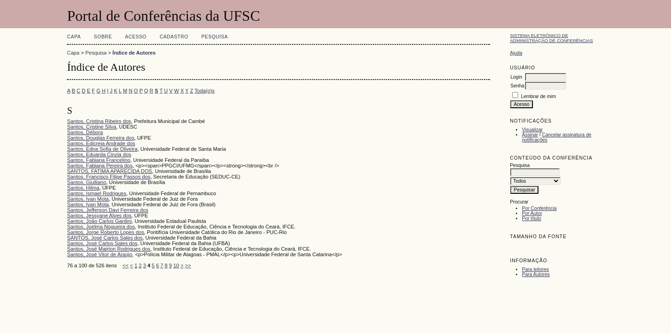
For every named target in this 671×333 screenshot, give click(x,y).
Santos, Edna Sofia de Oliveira (102, 149)
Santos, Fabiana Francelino (98, 160)
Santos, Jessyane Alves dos (99, 215)
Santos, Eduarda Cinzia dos (99, 154)
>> (188, 265)
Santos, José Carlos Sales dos (102, 243)
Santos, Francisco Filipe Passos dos (108, 176)
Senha (517, 85)
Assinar (530, 134)
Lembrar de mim (538, 96)
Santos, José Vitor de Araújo (99, 254)
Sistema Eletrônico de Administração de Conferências (551, 38)
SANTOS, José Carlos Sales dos (104, 237)
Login (516, 77)
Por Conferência (539, 208)
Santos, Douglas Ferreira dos (100, 138)
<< (125, 265)
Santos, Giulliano (86, 182)
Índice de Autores (134, 53)
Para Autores (536, 274)
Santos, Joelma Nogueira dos (101, 226)
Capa (74, 36)
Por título (531, 218)
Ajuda (516, 53)
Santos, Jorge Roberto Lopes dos (105, 232)
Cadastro (174, 36)
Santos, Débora (85, 132)
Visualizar (532, 129)
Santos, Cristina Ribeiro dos (99, 121)
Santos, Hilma (83, 188)
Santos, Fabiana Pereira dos (100, 165)
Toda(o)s (204, 90)
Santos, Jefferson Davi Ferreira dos (107, 210)
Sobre (103, 36)
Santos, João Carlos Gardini (99, 221)
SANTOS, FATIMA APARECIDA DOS (109, 171)
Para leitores (535, 269)
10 (176, 265)
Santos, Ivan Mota (88, 199)
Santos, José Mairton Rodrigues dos (108, 249)
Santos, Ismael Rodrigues (96, 193)
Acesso (135, 36)
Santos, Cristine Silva (91, 127)
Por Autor (532, 213)
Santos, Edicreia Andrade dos (101, 143)
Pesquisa (214, 36)
